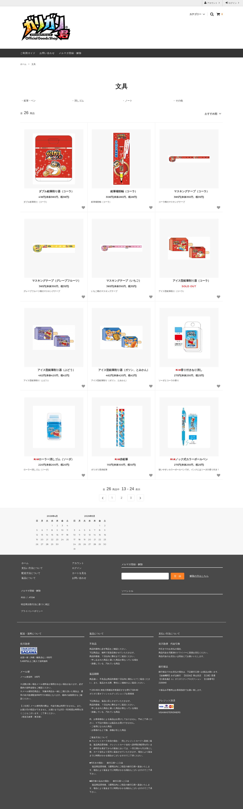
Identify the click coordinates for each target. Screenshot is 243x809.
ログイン (232, 2)
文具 (34, 64)
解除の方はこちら (199, 575)
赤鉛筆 (121, 458)
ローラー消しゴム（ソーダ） (54, 458)
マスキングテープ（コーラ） (189, 190)
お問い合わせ (47, 53)
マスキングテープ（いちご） (121, 279)
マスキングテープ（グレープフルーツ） (54, 279)
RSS (22, 593)
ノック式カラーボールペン (189, 458)
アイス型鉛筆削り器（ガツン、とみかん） (121, 368)
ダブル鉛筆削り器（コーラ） (54, 190)
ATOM (30, 593)
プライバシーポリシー (32, 603)
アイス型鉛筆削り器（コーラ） (189, 279)
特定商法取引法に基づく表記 (35, 598)
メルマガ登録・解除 (70, 53)
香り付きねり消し (189, 368)
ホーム (23, 64)
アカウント (212, 2)
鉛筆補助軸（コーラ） (121, 190)
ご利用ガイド (27, 53)
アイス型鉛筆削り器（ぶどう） (53, 368)
